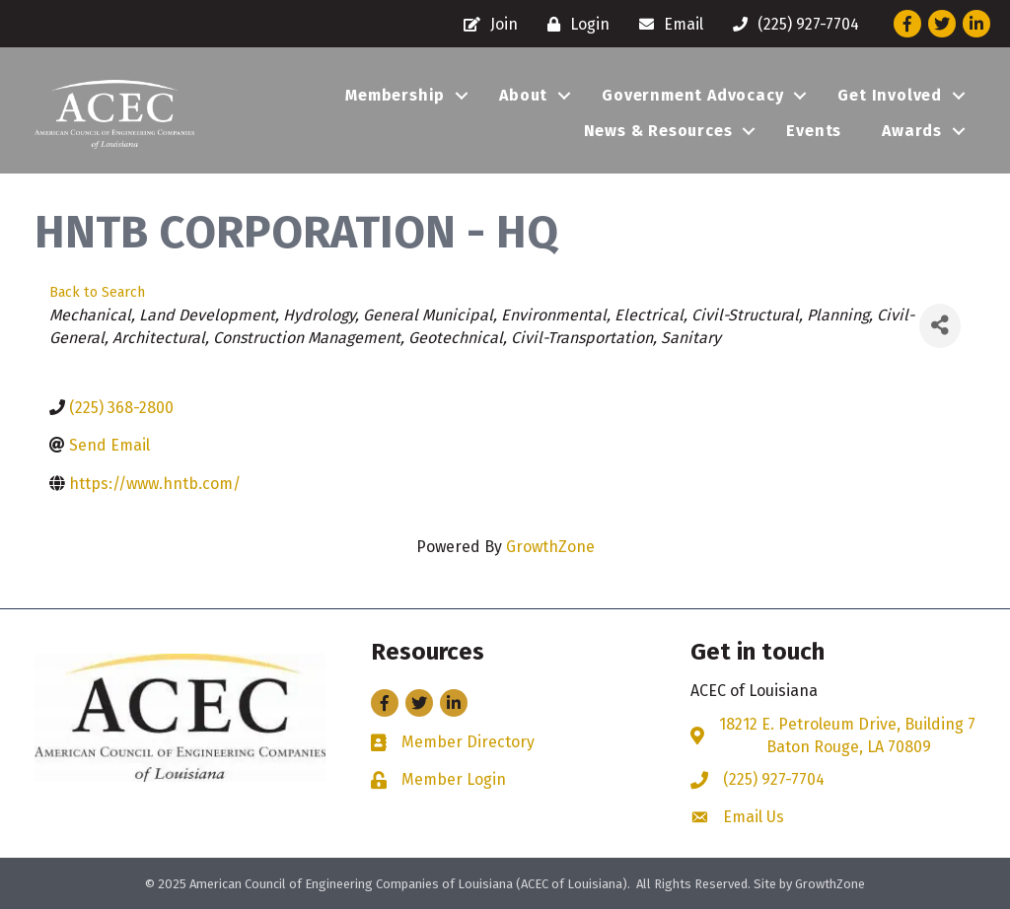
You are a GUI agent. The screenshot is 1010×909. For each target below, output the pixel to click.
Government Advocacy (692, 95)
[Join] (486, 24)
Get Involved (889, 95)
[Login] (574, 24)
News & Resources (658, 130)
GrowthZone (550, 546)
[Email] (666, 24)
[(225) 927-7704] (791, 24)
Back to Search (97, 292)
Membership (395, 95)
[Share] (940, 326)
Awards (912, 130)
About (523, 95)
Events (813, 130)
